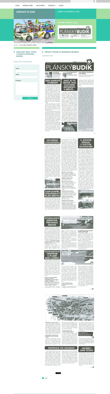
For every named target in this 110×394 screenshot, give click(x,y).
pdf (76, 22)
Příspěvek (18, 80)
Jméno (17, 68)
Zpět (46, 378)
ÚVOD (15, 45)
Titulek (17, 74)
